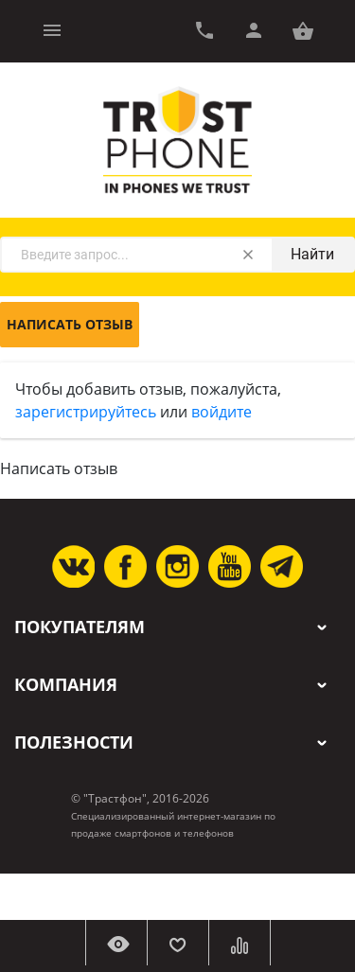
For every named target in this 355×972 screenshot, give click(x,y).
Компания (65, 685)
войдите (221, 411)
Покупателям (79, 627)
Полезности (73, 742)
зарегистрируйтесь (85, 411)
